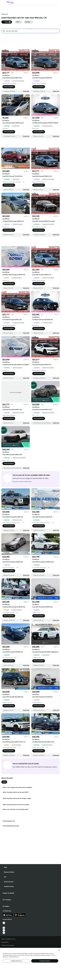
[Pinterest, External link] (4, 933)
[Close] (59, 950)
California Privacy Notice (7, 945)
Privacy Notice (5, 942)
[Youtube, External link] (4, 928)
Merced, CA (4, 14)
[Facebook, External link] (4, 925)
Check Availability (9, 86)
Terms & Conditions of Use (8, 939)
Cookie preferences (16, 961)
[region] (30, 957)
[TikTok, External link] (4, 923)
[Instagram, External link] (4, 930)
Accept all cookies (45, 961)
